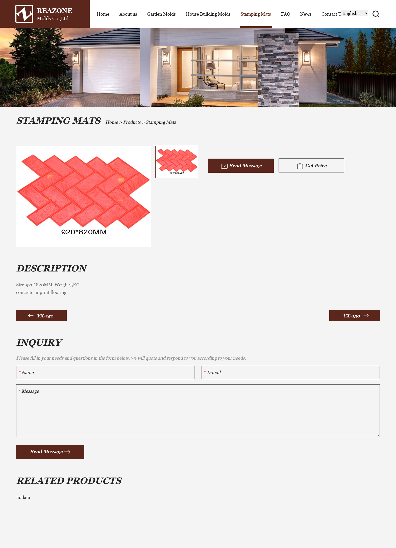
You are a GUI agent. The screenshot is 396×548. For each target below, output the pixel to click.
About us (128, 14)
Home (103, 14)
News (305, 14)
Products (132, 122)
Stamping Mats (256, 14)
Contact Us (332, 14)
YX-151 (45, 315)
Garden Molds (161, 14)
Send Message (241, 166)
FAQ (285, 14)
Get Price (311, 166)
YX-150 (351, 315)
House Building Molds (208, 14)
